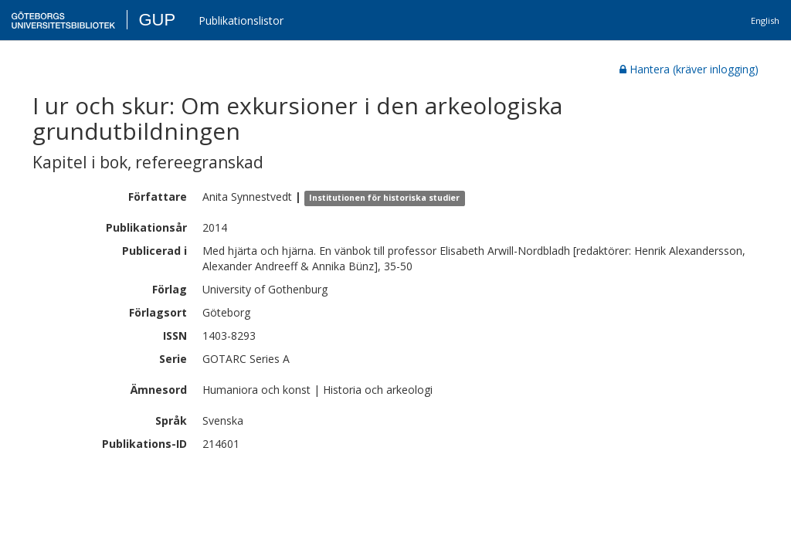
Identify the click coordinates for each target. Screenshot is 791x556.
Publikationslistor (241, 20)
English (765, 20)
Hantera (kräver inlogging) (689, 69)
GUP (156, 19)
